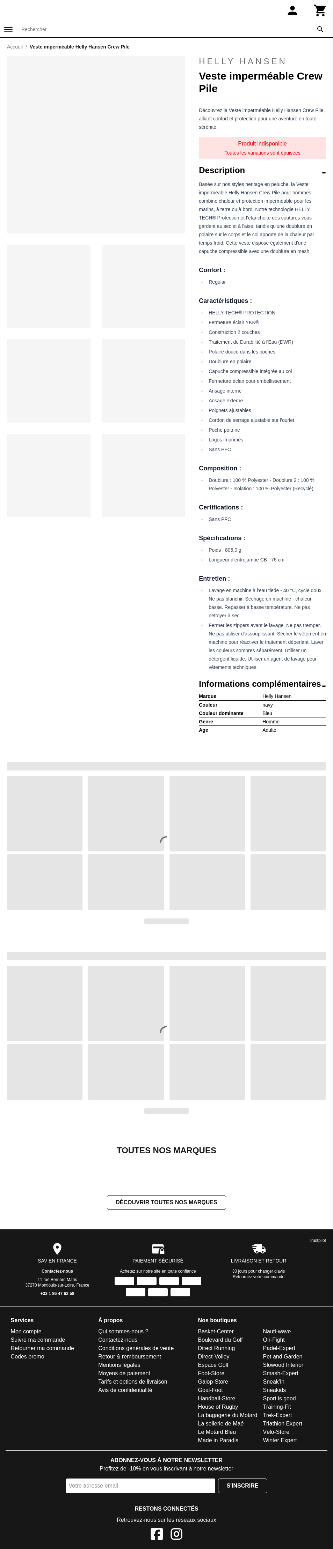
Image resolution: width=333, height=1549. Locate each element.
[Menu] (8, 29)
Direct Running (216, 1349)
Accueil (15, 47)
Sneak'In (273, 1382)
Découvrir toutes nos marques (166, 1203)
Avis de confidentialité (125, 1391)
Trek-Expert (277, 1416)
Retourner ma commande (42, 1349)
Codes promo (27, 1357)
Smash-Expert (280, 1374)
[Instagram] (176, 1536)
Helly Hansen (262, 61)
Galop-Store (213, 1382)
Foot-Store (211, 1374)
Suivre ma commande (38, 1340)
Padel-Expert (279, 1349)
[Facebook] (157, 1536)
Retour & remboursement (129, 1357)
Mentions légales (119, 1366)
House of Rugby (218, 1407)
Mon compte (26, 1332)
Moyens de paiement (124, 1374)
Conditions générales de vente (136, 1349)
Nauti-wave (277, 1332)
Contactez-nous (57, 1271)
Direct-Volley (214, 1357)
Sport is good (279, 1399)
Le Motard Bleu (217, 1433)
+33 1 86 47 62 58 (57, 1294)
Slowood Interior (283, 1366)
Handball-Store (217, 1399)
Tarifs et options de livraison (132, 1382)
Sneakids (274, 1391)
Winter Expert (280, 1441)
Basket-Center (216, 1332)
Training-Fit (277, 1407)
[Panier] (320, 10)
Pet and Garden (282, 1357)
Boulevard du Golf (220, 1340)
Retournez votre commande (258, 1277)
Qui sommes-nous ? (123, 1332)
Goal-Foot (210, 1391)
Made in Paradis (218, 1441)
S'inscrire (243, 1486)
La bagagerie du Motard (228, 1416)
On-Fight (273, 1340)
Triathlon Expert (282, 1424)
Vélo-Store (276, 1433)
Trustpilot (317, 1241)
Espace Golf (213, 1366)
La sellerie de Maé (221, 1424)
